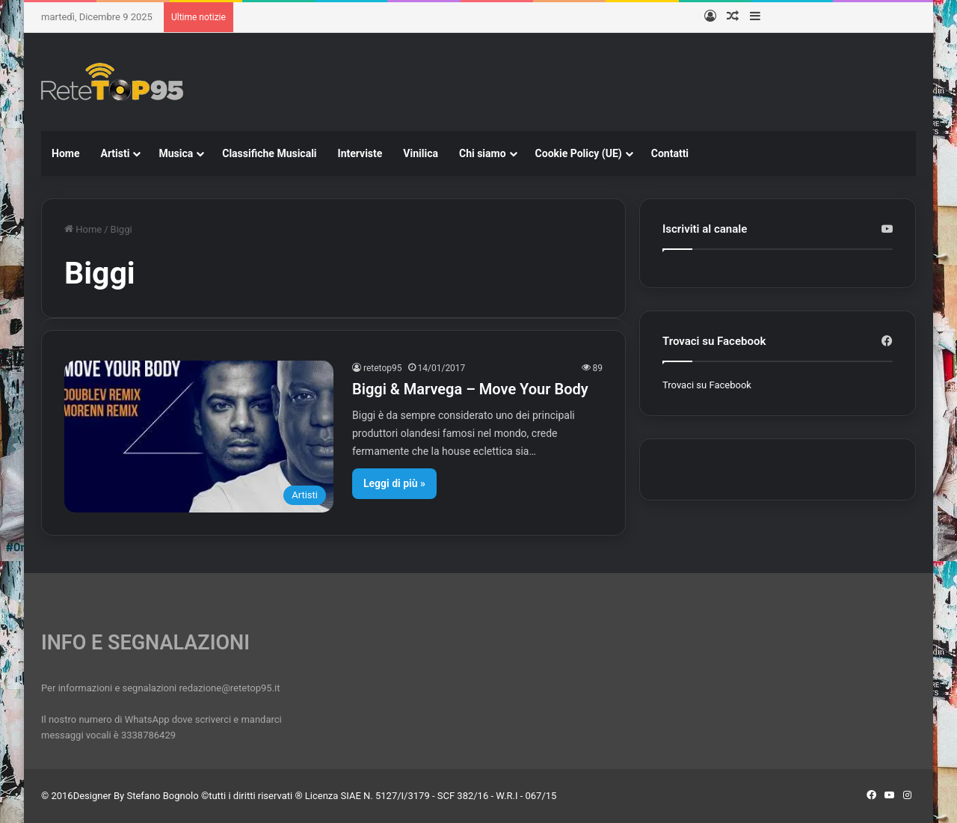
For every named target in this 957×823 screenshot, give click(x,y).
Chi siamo (482, 153)
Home (65, 153)
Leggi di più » (394, 483)
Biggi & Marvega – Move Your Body (470, 389)
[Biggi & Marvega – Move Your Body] (198, 437)
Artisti (114, 153)
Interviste (360, 153)
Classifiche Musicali (269, 153)
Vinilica (420, 153)
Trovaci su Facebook (706, 385)
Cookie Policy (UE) (578, 153)
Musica (176, 153)
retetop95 (382, 368)
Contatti (670, 153)
